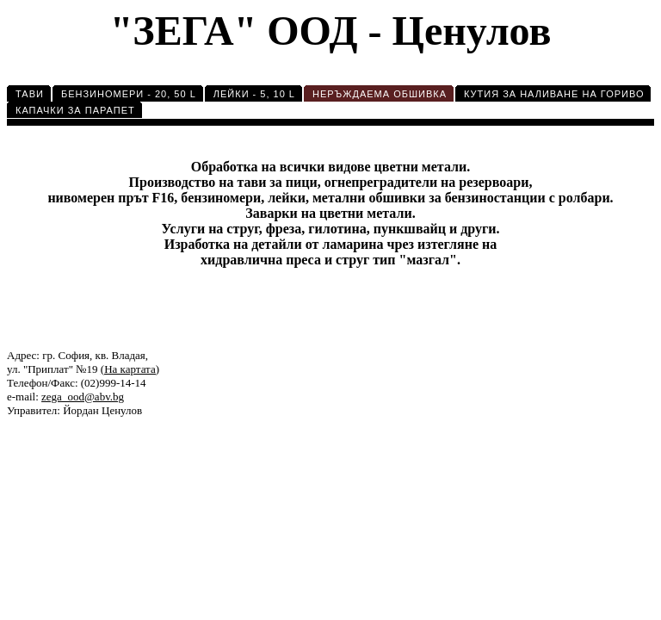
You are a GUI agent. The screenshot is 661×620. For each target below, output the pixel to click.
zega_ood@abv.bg (82, 396)
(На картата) (130, 369)
